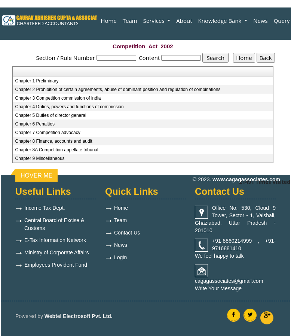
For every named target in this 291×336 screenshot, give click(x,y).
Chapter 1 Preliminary (37, 81)
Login (120, 257)
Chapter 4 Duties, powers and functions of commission (69, 106)
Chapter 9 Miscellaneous (40, 158)
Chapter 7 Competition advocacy (47, 132)
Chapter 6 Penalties (35, 124)
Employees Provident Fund (55, 265)
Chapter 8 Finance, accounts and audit (53, 141)
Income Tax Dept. (44, 208)
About (184, 20)
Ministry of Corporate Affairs (56, 252)
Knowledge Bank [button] (220, 20)
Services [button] (154, 20)
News (260, 20)
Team (130, 20)
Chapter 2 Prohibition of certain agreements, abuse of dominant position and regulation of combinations (118, 89)
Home (108, 20)
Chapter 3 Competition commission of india (58, 98)
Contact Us (127, 233)
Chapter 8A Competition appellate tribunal (56, 149)
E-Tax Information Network (55, 240)
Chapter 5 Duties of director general (50, 115)
